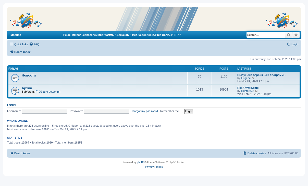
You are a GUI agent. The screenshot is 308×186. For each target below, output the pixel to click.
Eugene (246, 78)
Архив (27, 88)
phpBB (141, 162)
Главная (15, 34)
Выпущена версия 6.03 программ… (261, 74)
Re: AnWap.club (248, 87)
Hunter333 (247, 90)
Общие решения (47, 91)
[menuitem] (34, 44)
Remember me (171, 111)
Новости (29, 75)
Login (11, 105)
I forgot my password (145, 111)
